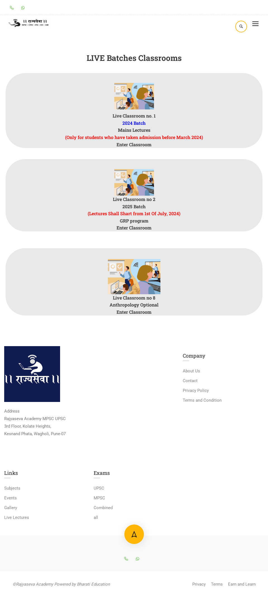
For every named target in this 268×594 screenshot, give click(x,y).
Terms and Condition (202, 400)
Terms (217, 584)
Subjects (12, 488)
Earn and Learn (242, 584)
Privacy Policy (196, 390)
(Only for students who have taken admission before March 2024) (134, 137)
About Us (191, 370)
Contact (190, 380)
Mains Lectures (134, 130)
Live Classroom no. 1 (134, 116)
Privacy (199, 584)
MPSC (99, 497)
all (96, 517)
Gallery (10, 507)
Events (10, 497)
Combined (103, 507)
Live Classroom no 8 (134, 298)
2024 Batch (134, 123)
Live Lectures (16, 517)
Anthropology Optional (134, 305)
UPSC (99, 488)
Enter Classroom (134, 144)
